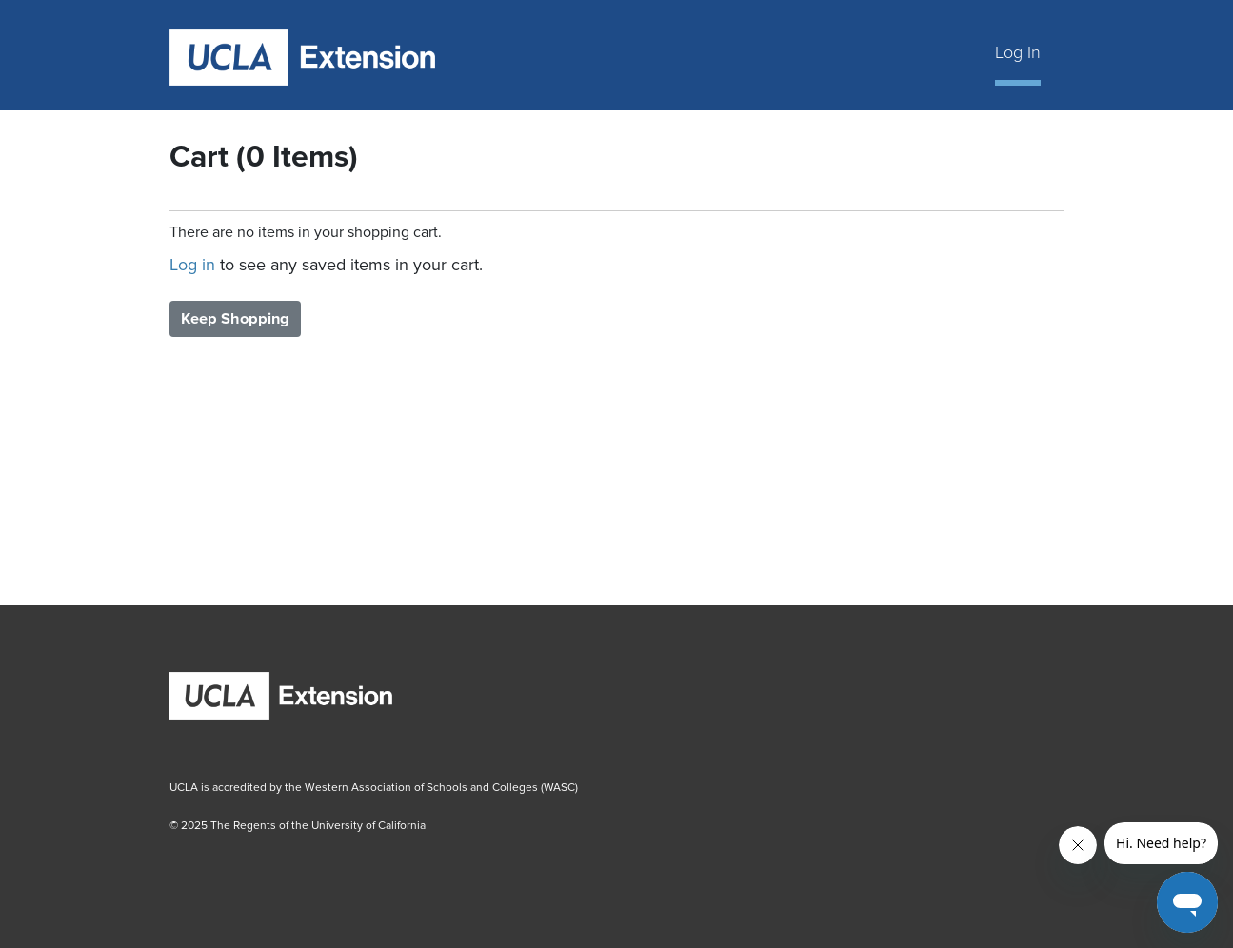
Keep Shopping (235, 318)
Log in (192, 264)
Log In (1018, 52)
